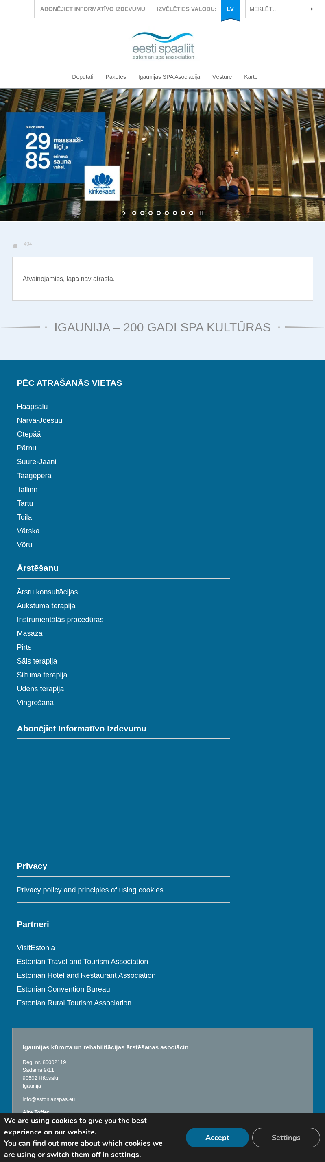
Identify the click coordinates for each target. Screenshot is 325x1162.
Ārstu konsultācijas (47, 592)
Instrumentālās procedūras (60, 620)
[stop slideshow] (200, 213)
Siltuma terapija (42, 675)
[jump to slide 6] (175, 213)
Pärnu (27, 448)
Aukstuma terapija (46, 606)
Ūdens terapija (40, 689)
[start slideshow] (125, 213)
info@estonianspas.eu (49, 1099)
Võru (25, 545)
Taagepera (34, 476)
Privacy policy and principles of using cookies (90, 890)
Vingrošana (35, 703)
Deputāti (82, 77)
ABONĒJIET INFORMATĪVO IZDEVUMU (92, 9)
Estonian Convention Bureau (63, 989)
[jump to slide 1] (134, 213)
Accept (217, 1137)
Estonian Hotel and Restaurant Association (86, 975)
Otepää (29, 434)
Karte (250, 77)
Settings (286, 1137)
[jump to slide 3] (150, 213)
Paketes (115, 77)
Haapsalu (32, 407)
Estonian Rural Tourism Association (74, 1003)
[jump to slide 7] (183, 213)
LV (230, 9)
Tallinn (27, 489)
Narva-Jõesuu (40, 420)
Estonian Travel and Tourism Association (82, 961)
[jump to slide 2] (142, 213)
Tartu (25, 503)
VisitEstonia (36, 948)
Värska (28, 531)
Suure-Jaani (37, 462)
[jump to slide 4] (159, 213)
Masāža (30, 633)
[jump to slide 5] (167, 213)
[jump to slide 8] (191, 213)
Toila (24, 517)
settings (125, 1155)
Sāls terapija (37, 661)
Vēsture (222, 77)
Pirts (24, 647)
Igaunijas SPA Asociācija (169, 77)
